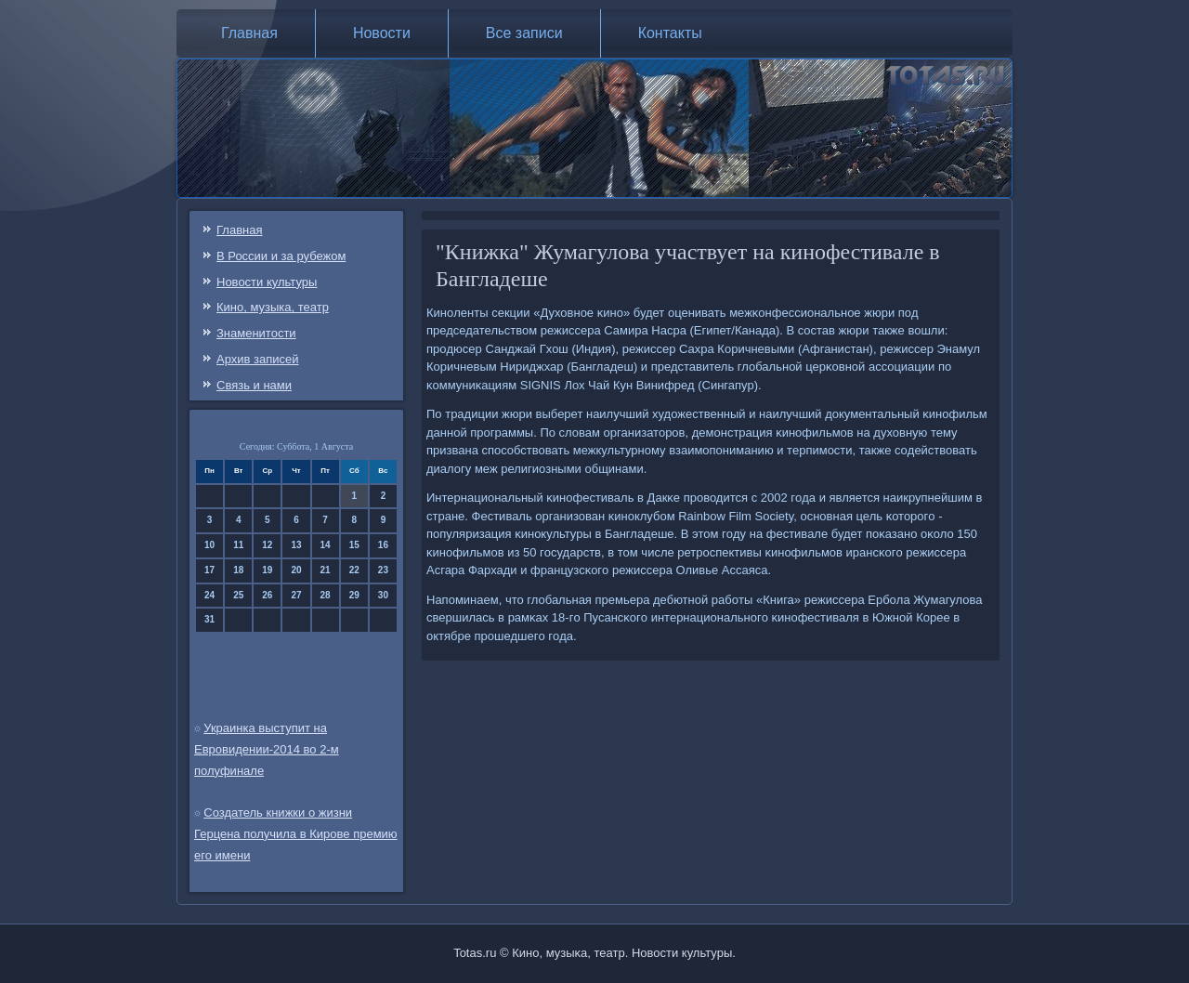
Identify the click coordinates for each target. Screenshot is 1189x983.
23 (383, 570)
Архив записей (257, 359)
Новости (382, 33)
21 (325, 570)
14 (325, 545)
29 (354, 595)
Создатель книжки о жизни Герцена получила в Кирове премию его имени (296, 834)
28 (325, 595)
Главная (249, 33)
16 (383, 545)
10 (209, 545)
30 (383, 595)
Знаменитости (256, 333)
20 (296, 570)
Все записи (524, 33)
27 (296, 595)
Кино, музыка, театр (272, 307)
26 (267, 595)
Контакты (670, 33)
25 (238, 595)
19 (267, 570)
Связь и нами (254, 385)
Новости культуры (266, 282)
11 (238, 545)
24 (209, 595)
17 (209, 570)
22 (354, 570)
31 (209, 619)
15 (354, 545)
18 (238, 570)
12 (267, 545)
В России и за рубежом (281, 256)
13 (296, 545)
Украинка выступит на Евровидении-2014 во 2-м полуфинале (266, 749)
